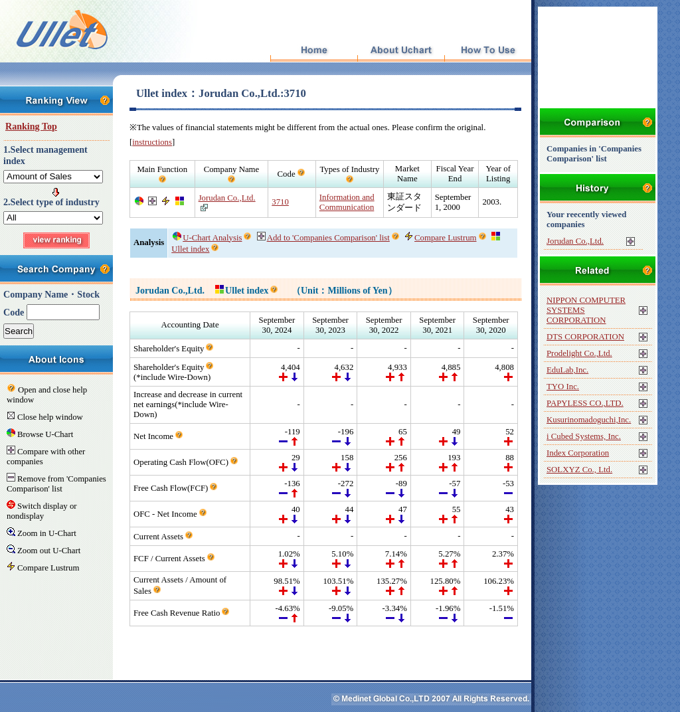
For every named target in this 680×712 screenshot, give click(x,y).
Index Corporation (578, 453)
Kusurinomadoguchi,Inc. (589, 419)
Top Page (313, 50)
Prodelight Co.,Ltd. (579, 353)
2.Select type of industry (51, 202)
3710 (280, 202)
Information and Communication (347, 202)
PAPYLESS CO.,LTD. (585, 403)
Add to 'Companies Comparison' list (323, 237)
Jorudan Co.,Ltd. (227, 198)
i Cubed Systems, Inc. (584, 436)
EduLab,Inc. (567, 370)
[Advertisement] (325, 646)
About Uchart (400, 50)
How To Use (487, 50)
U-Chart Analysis (207, 237)
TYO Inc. (563, 386)
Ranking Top (31, 126)
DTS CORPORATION (585, 336)
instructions (152, 142)
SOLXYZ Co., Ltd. (579, 469)
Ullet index (241, 290)
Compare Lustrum (440, 237)
